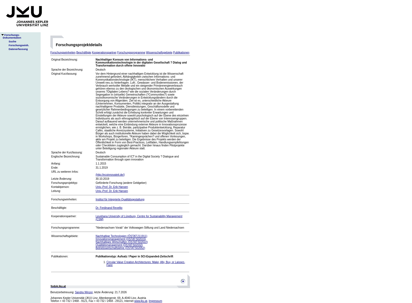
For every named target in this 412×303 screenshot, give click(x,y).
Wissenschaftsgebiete (159, 52)
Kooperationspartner (104, 52)
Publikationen (181, 52)
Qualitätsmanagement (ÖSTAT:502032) (119, 245)
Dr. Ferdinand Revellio (109, 207)
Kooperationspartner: (63, 216)
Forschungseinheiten (63, 52)
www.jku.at (140, 300)
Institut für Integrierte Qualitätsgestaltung (120, 199)
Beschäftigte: (59, 207)
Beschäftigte (83, 52)
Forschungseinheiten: (64, 199)
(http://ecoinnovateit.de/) (110, 174)
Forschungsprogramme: (65, 227)
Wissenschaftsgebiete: (64, 236)
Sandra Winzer (84, 292)
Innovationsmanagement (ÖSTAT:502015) (121, 239)
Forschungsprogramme (131, 52)
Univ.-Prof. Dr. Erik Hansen (112, 186)
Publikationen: (59, 256)
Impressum (155, 300)
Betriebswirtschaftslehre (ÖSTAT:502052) (120, 248)
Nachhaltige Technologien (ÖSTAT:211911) (121, 236)
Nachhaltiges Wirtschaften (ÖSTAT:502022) (122, 242)
